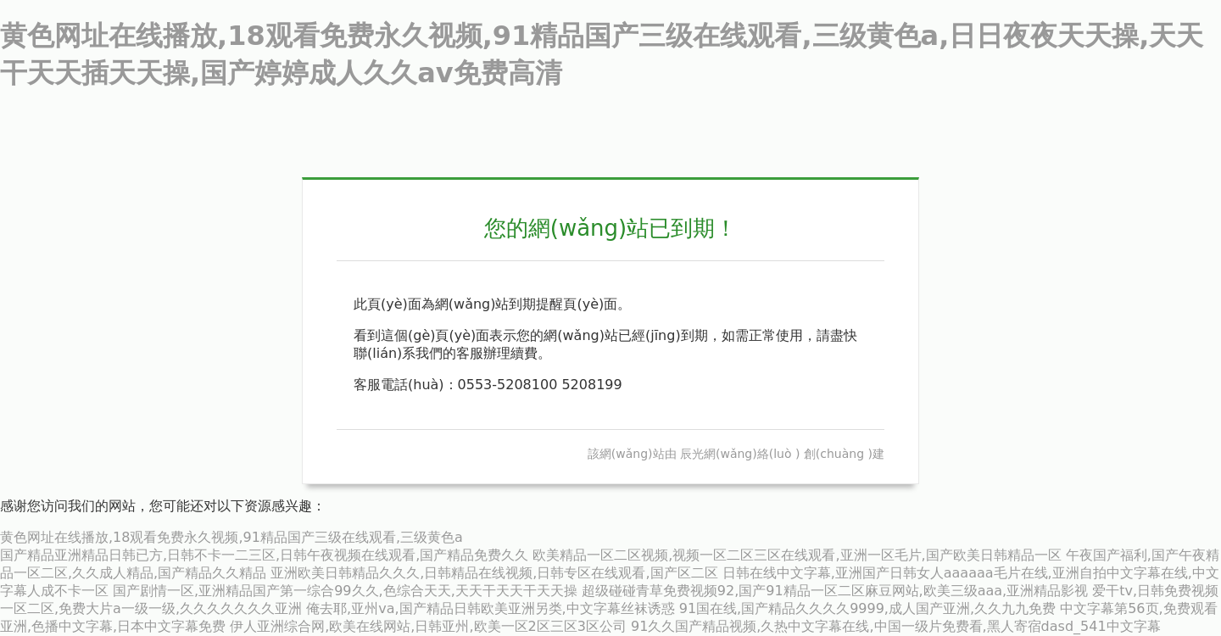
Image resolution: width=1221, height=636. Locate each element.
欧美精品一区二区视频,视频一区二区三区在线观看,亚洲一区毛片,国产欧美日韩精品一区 (796, 555)
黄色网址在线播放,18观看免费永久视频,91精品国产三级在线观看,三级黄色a (231, 537)
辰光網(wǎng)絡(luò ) (740, 453)
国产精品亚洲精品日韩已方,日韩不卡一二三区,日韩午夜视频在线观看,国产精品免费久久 (264, 555)
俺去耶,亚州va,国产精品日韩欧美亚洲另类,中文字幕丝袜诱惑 (490, 608)
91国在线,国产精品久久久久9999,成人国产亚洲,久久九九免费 (867, 608)
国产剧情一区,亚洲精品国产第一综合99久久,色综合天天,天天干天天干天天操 (345, 591)
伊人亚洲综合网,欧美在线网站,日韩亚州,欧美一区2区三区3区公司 (428, 626)
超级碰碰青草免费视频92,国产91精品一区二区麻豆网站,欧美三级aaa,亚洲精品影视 (835, 591)
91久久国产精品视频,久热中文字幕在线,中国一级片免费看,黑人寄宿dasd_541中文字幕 (896, 626)
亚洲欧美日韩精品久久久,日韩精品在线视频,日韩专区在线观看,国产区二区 (493, 573)
